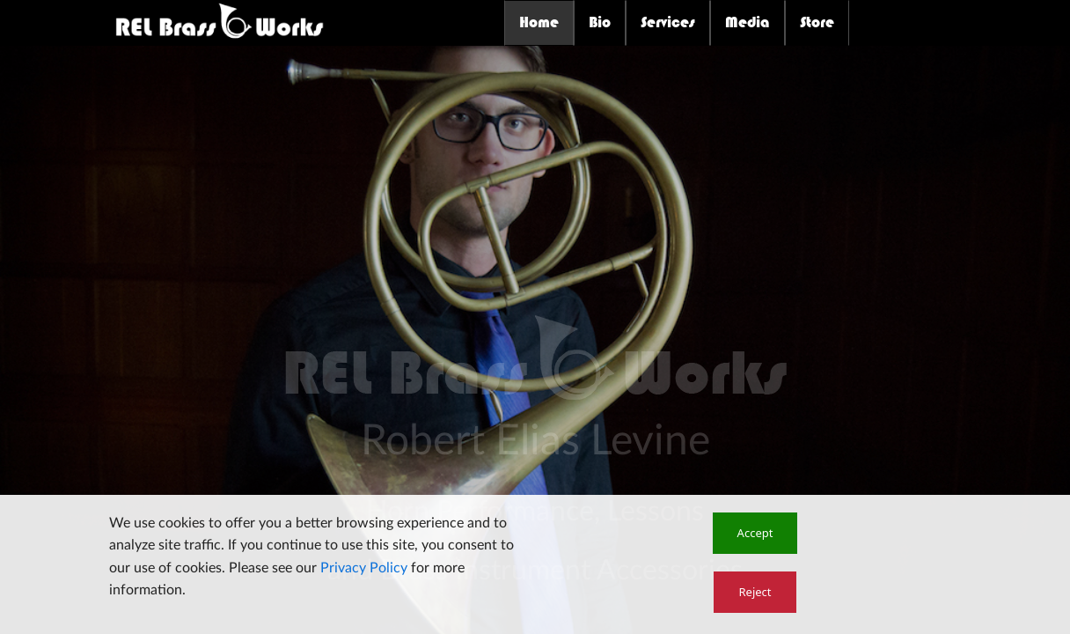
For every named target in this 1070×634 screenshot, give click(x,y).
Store (817, 22)
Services (668, 22)
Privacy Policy (363, 568)
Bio (600, 22)
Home (539, 22)
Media (747, 22)
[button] (755, 533)
